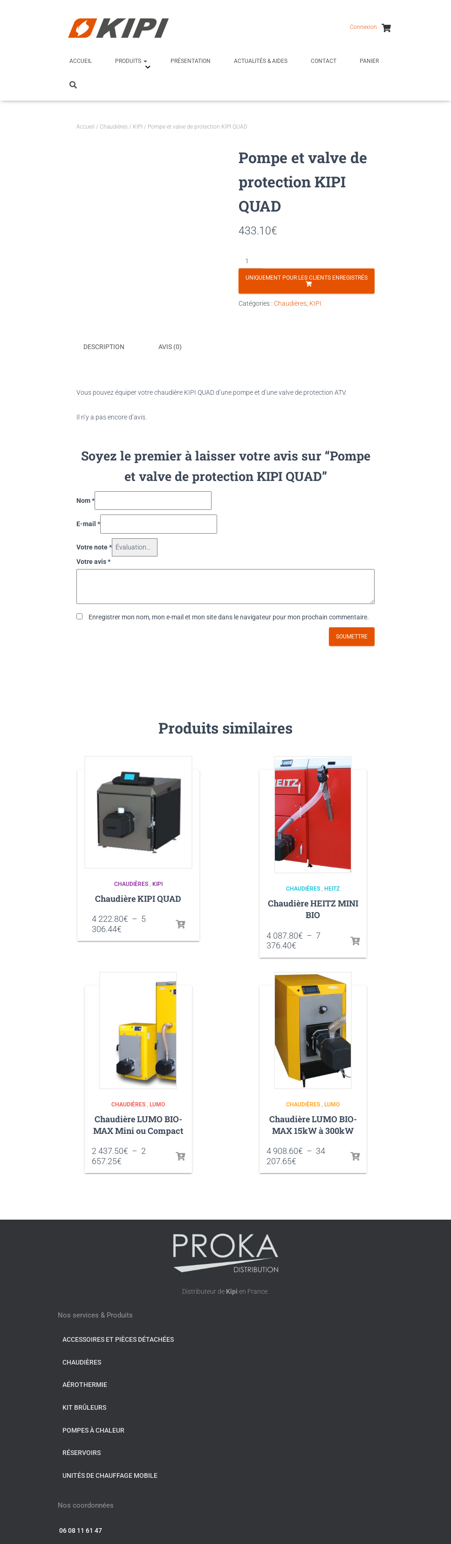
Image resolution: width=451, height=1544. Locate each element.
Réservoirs (81, 1451)
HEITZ (332, 888)
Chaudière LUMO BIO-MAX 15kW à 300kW (313, 1123)
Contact (323, 61)
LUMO (157, 1103)
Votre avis (93, 560)
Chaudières (114, 127)
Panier (369, 61)
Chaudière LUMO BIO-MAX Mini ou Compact (138, 1123)
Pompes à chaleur (93, 1429)
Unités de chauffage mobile (109, 1474)
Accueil (80, 61)
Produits (131, 61)
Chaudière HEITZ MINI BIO (313, 907)
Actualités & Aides (260, 61)
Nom (85, 499)
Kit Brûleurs (84, 1406)
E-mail (88, 523)
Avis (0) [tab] (170, 346)
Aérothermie (84, 1383)
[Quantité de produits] (250, 261)
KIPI (138, 127)
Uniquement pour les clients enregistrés (307, 277)
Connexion (363, 27)
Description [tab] (103, 346)
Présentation (191, 61)
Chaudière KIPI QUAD (138, 897)
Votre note (94, 545)
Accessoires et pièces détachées (118, 1338)
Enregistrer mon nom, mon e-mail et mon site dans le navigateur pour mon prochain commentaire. (229, 615)
